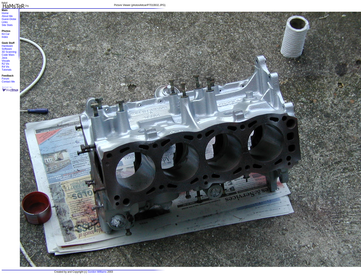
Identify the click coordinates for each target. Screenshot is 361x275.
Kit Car (6, 34)
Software (7, 48)
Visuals (6, 60)
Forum (5, 78)
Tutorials (7, 69)
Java (4, 57)
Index (5, 37)
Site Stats (7, 25)
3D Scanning (9, 51)
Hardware (7, 45)
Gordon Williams (97, 271)
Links (5, 22)
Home (5, 13)
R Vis (5, 63)
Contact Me (8, 81)
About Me (7, 16)
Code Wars (8, 54)
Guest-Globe (9, 19)
